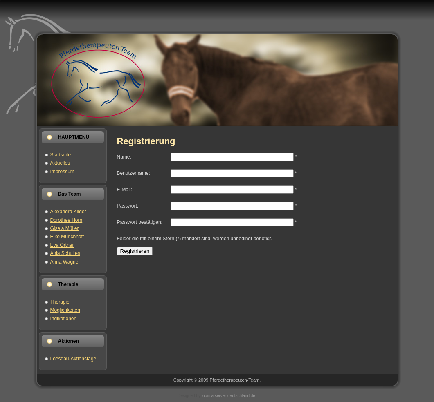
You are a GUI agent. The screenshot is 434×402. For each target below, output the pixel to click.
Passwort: (128, 206)
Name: (124, 157)
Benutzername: (133, 173)
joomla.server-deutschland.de (228, 395)
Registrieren (135, 251)
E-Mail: (124, 189)
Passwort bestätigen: (139, 222)
